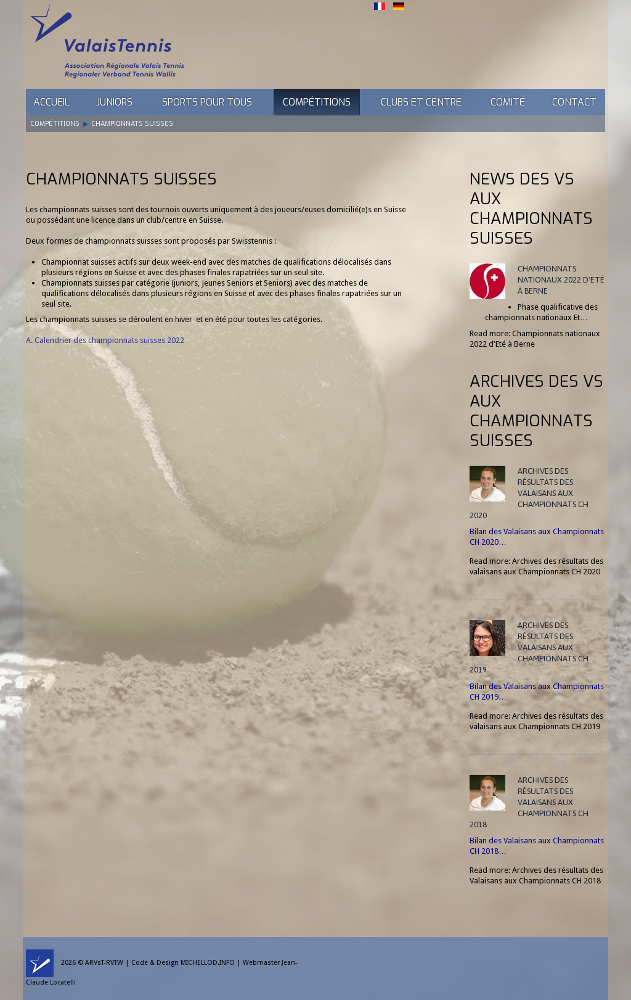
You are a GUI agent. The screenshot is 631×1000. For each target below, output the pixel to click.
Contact (574, 102)
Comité (508, 102)
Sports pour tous (207, 102)
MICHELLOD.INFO (208, 963)
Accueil (51, 102)
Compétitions (317, 102)
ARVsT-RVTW (104, 963)
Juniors (114, 102)
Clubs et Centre (421, 102)
